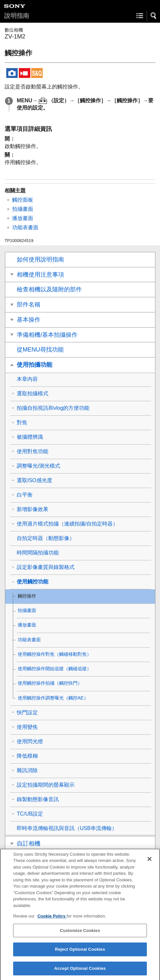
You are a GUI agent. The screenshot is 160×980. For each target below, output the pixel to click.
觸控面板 (22, 200)
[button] (153, 15)
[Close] (149, 864)
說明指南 (16, 15)
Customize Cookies (80, 935)
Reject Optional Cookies (80, 954)
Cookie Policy (52, 921)
